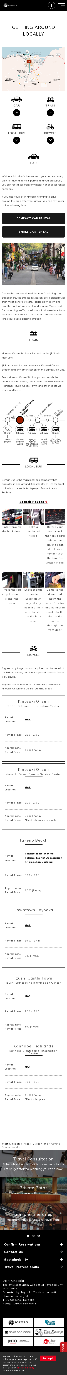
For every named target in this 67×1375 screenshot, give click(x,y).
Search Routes (31, 505)
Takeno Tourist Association (43, 861)
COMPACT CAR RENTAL (33, 221)
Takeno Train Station (39, 857)
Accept (48, 1358)
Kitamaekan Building (39, 865)
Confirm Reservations (23, 1251)
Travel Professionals (22, 1274)
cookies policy (25, 1368)
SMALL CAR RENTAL (33, 235)
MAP (28, 723)
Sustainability (16, 1267)
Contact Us (14, 1259)
